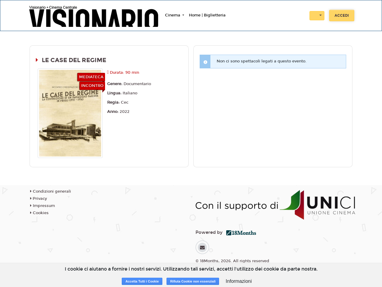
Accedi (342, 15)
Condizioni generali (50, 191)
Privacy (38, 198)
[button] (316, 15)
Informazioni (239, 281)
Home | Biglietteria (207, 15)
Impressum (42, 205)
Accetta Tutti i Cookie (142, 281)
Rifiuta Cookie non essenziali (192, 281)
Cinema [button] (173, 15)
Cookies (39, 213)
